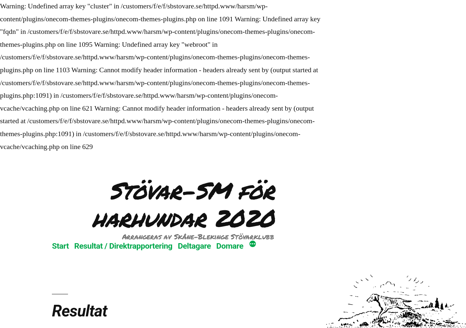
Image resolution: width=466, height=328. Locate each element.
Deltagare (194, 246)
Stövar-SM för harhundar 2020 (183, 204)
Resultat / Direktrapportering (123, 246)
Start (60, 246)
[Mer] (253, 245)
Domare (229, 246)
